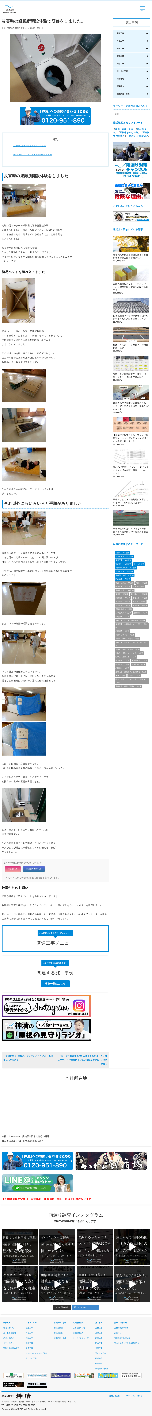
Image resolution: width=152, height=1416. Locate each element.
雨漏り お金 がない (138, 135)
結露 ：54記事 (138, 586)
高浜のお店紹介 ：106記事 (125, 568)
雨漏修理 (120, 79)
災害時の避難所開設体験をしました (29, 146)
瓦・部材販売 (78, 1323)
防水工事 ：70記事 (122, 579)
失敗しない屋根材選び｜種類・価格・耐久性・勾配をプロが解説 (129, 375)
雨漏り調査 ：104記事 (124, 571)
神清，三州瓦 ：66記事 (124, 583)
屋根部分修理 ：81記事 (124, 575)
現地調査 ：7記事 (122, 617)
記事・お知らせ (120, 1323)
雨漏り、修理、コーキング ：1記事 (129, 653)
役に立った (13, 869)
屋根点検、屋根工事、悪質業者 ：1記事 (131, 672)
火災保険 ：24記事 (122, 601)
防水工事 (120, 56)
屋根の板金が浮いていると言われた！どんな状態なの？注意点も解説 (130, 530)
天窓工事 (120, 64)
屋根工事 (120, 33)
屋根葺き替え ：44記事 (124, 590)
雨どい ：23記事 (139, 601)
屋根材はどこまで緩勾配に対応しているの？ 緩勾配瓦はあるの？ (130, 501)
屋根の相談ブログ (121, 1328)
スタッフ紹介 (8, 1338)
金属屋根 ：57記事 (122, 586)
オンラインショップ (81, 1338)
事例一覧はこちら (55, 983)
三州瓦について (79, 1328)
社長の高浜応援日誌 (122, 1338)
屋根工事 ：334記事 (123, 560)
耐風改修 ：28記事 (122, 598)
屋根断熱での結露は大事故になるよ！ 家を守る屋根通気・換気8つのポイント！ (131, 406)
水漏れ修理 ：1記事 (139, 660)
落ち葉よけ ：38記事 (139, 594)
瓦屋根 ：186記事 (123, 564)
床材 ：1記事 (120, 675)
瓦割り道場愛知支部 (11, 1348)
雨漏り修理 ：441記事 (124, 556)
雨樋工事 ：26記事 (140, 598)
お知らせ (117, 1333)
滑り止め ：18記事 (122, 605)
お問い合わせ (114, 1396)
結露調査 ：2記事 (122, 631)
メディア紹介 (8, 1343)
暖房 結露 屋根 (124, 129)
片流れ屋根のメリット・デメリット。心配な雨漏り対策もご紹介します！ (130, 287)
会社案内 (6, 1323)
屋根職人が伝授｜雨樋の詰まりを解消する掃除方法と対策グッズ (130, 256)
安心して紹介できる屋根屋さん (126, 1343)
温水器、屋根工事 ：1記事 (125, 657)
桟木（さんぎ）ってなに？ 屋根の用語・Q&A (130, 346)
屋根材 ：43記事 (122, 594)
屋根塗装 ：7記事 (140, 613)
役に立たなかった (34, 869)
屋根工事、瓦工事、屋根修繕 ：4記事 (130, 620)
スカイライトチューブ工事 (36, 1353)
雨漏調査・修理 (60, 1323)
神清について (8, 1328)
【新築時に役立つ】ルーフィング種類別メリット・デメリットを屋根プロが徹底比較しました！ (130, 438)
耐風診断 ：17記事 (140, 605)
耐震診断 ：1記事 (122, 664)
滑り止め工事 (122, 71)
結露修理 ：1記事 (122, 668)
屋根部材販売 (78, 1333)
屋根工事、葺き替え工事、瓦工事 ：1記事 (131, 643)
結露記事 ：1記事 (138, 664)
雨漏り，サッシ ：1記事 (124, 635)
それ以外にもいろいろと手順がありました (32, 154)
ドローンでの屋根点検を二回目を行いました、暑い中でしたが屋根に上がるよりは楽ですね (82, 1060)
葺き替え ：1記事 (122, 660)
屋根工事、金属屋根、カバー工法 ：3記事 (131, 625)
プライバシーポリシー (135, 1396)
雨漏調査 (120, 86)
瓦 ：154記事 (139, 564)
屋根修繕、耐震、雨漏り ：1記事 (128, 686)
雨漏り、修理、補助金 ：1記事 (127, 649)
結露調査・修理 (123, 94)
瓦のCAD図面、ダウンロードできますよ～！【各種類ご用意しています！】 (130, 470)
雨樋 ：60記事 (141, 583)
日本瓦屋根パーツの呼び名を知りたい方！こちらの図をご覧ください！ (130, 317)
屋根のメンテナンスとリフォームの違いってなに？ (28, 1058)
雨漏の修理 (58, 1328)
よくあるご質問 (9, 1333)
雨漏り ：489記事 (122, 553)
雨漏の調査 (58, 1333)
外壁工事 (120, 41)
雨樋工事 (120, 48)
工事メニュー (31, 1323)
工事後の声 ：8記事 (123, 613)
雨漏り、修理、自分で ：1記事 (127, 639)
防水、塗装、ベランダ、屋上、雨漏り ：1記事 (131, 680)
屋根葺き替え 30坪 (129, 132)
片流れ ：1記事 (134, 675)
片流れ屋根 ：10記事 (123, 609)
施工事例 (98, 1323)
